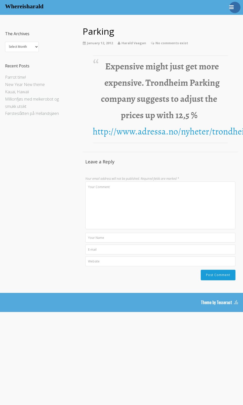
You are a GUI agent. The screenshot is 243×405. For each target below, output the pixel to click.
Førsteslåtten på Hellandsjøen (32, 113)
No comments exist (171, 43)
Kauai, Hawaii (17, 92)
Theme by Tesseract (216, 302)
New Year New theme (25, 84)
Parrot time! (15, 77)
